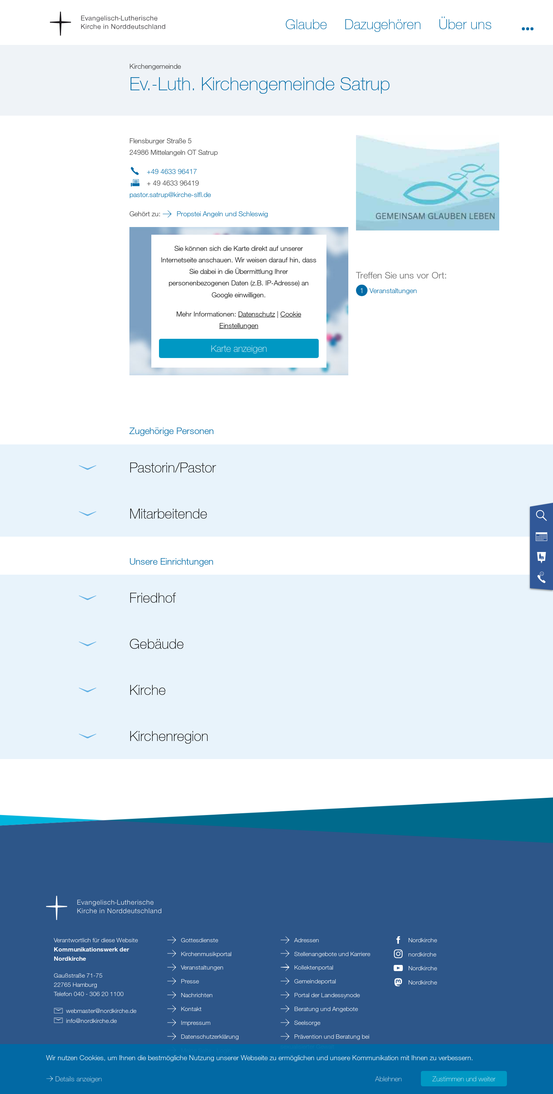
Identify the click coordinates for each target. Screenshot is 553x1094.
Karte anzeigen (239, 348)
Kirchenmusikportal (205, 953)
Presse (189, 981)
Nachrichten (196, 994)
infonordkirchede (91, 1020)
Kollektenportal (313, 967)
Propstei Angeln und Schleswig (221, 213)
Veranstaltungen (201, 967)
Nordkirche (422, 940)
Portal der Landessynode (326, 994)
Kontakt (190, 1008)
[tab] (541, 518)
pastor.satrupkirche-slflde (170, 194)
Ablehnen (388, 1078)
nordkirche (422, 954)
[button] (528, 23)
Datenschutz (256, 314)
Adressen (306, 940)
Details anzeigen (78, 1078)
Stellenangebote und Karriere (331, 953)
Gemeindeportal (314, 981)
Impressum (194, 1022)
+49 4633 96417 (172, 171)
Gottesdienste (198, 940)
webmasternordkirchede (101, 1010)
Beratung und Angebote (325, 1008)
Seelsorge (306, 1022)
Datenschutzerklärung (209, 1036)
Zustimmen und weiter (463, 1078)
